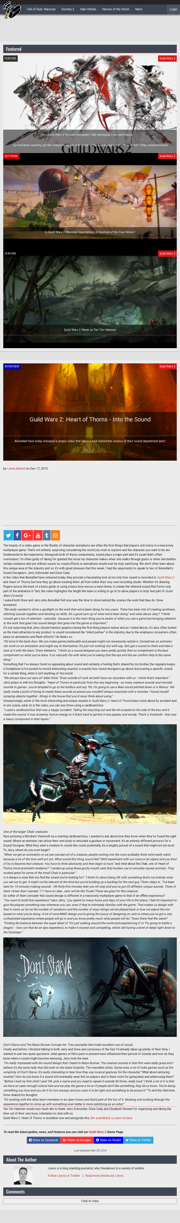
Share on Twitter (138, 1140)
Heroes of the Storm (115, 9)
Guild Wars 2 (165, 577)
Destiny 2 (68, 9)
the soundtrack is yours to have (111, 1118)
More (138, 9)
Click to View (90, 1201)
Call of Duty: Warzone (41, 9)
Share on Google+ (77, 1140)
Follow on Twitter (64, 1176)
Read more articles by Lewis (104, 1176)
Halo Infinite (88, 9)
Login (173, 9)
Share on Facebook (43, 1140)
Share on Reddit (108, 1140)
